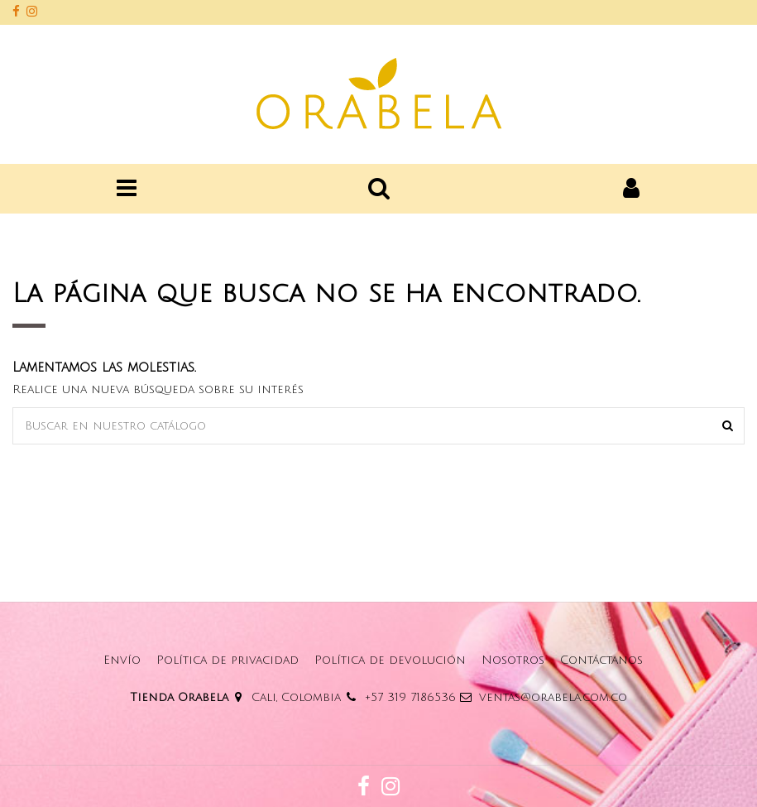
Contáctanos (601, 660)
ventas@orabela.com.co (553, 697)
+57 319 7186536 (410, 697)
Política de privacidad (227, 660)
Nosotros (513, 660)
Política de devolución (390, 660)
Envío (122, 660)
